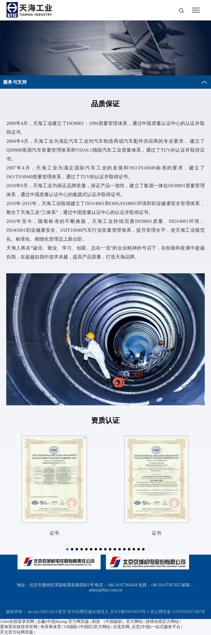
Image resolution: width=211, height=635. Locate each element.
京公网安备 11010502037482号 (177, 611)
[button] (67, 549)
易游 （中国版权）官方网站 (117, 621)
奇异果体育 (50, 627)
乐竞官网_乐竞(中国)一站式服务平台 (146, 627)
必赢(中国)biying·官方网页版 (63, 621)
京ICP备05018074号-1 (129, 611)
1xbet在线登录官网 (17, 621)
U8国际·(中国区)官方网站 (87, 627)
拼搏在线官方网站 (162, 621)
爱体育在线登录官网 (18, 627)
